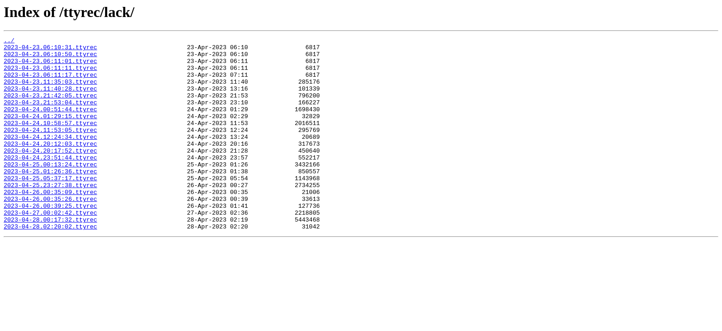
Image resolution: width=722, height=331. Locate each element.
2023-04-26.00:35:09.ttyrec (50, 223)
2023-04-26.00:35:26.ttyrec (50, 232)
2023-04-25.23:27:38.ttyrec (50, 215)
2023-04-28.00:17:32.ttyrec (50, 256)
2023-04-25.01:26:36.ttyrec (50, 198)
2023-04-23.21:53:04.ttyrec (50, 116)
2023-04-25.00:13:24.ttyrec (50, 190)
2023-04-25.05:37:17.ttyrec (50, 207)
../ (9, 41)
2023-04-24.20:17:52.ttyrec (50, 174)
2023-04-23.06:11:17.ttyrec (50, 83)
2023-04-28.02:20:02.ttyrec (50, 265)
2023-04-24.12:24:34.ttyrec (50, 157)
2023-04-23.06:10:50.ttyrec (50, 58)
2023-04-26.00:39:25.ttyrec (50, 240)
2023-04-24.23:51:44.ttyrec (50, 182)
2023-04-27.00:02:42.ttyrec (50, 248)
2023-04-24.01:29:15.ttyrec (50, 132)
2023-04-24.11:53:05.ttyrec (50, 149)
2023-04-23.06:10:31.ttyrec (50, 50)
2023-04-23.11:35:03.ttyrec (50, 91)
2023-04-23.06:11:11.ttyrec (50, 74)
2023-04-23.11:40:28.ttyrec (50, 99)
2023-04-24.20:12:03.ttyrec (50, 165)
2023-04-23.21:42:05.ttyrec (50, 107)
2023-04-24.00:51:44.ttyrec (50, 124)
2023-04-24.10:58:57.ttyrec (50, 141)
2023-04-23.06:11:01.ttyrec (50, 66)
